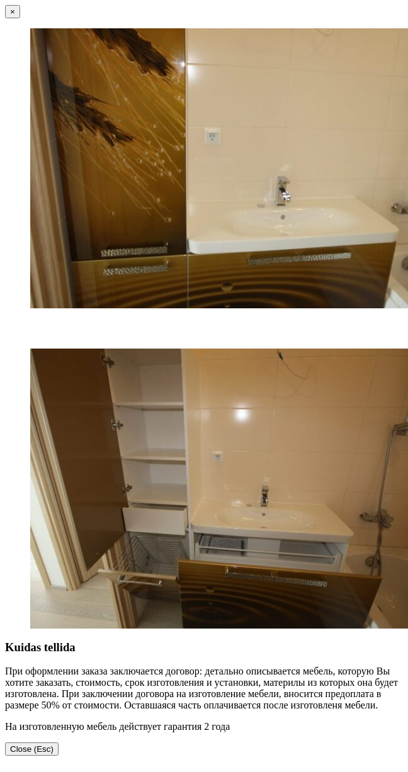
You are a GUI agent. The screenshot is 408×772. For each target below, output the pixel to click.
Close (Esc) (32, 749)
